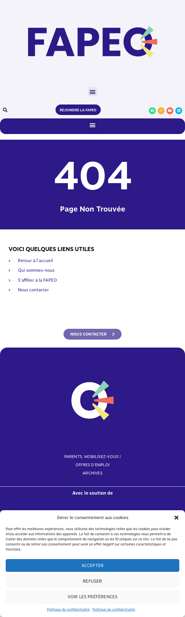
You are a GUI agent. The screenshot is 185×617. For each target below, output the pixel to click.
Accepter (92, 565)
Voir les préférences (92, 596)
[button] (176, 517)
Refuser (92, 581)
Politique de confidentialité (68, 610)
